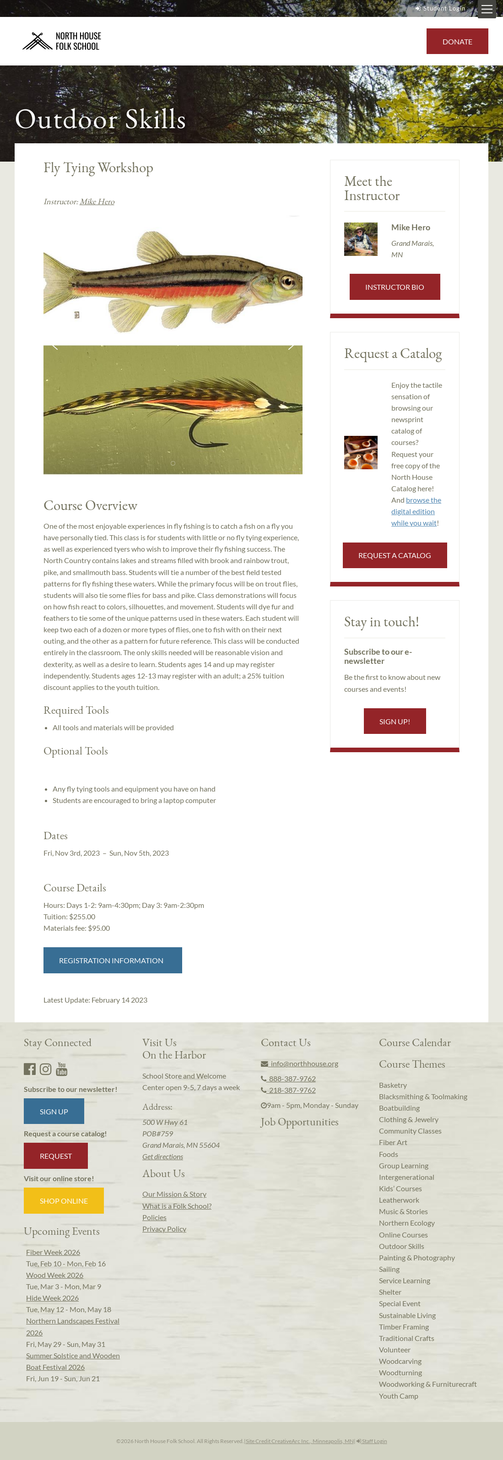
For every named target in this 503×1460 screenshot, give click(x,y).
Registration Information (112, 960)
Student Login (439, 8)
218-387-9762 (288, 1090)
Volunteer (395, 1349)
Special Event (400, 1303)
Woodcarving (400, 1361)
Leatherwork (399, 1199)
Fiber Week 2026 (53, 1252)
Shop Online (64, 1200)
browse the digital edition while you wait (416, 511)
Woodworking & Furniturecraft (428, 1383)
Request (56, 1155)
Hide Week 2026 (52, 1297)
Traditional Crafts (406, 1338)
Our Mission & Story (174, 1193)
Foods (388, 1154)
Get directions (162, 1156)
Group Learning (403, 1165)
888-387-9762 (288, 1078)
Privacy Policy (164, 1228)
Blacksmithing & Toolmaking (423, 1096)
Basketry (393, 1084)
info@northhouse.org (299, 1063)
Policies (154, 1217)
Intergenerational (406, 1176)
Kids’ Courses (400, 1188)
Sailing (389, 1269)
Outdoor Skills (401, 1246)
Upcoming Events (62, 1230)
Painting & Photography (417, 1257)
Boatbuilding (399, 1107)
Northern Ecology (407, 1222)
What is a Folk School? (176, 1205)
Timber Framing (404, 1326)
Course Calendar (415, 1042)
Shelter (390, 1291)
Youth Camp (398, 1395)
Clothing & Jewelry (408, 1119)
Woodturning (400, 1372)
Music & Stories (403, 1211)
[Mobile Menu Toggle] (487, 9)
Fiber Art (393, 1142)
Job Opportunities (300, 1121)
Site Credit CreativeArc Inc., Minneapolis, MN (300, 1441)
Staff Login (372, 1441)
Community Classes (410, 1130)
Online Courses (403, 1234)
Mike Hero (97, 201)
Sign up (54, 1111)
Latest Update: (95, 999)
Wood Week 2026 (54, 1274)
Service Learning (404, 1280)
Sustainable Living (407, 1315)
